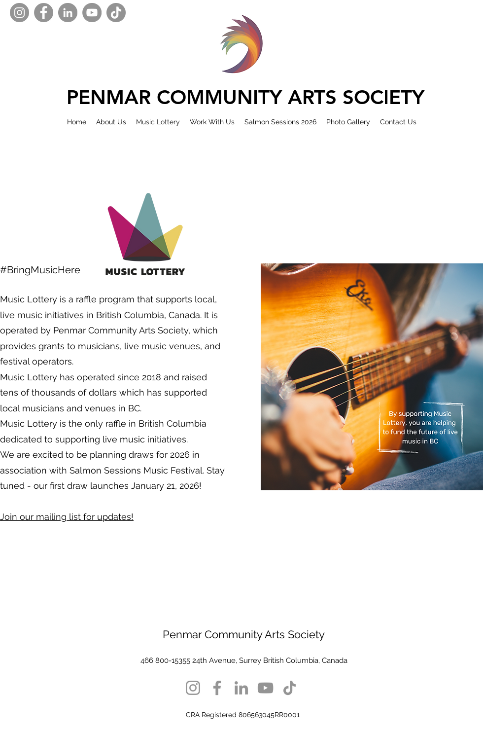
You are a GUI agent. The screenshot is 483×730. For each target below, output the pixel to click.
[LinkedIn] (67, 12)
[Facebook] (43, 12)
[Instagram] (19, 12)
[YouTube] (92, 12)
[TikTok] (116, 12)
